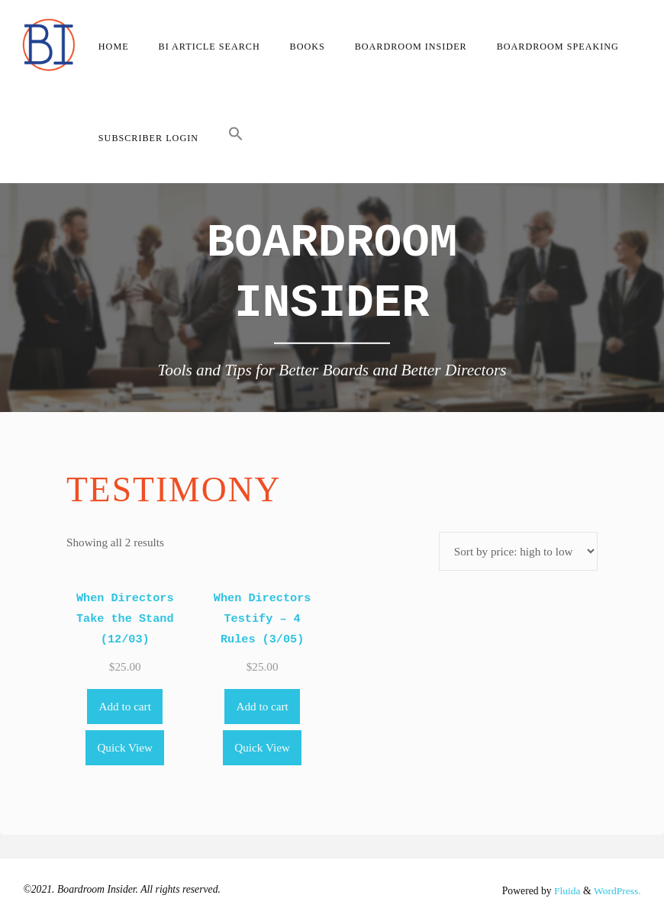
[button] (235, 137)
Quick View (125, 747)
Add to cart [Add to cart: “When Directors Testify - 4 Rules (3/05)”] (262, 706)
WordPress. (616, 891)
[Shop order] (518, 551)
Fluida (565, 891)
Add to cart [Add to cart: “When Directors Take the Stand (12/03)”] (125, 706)
